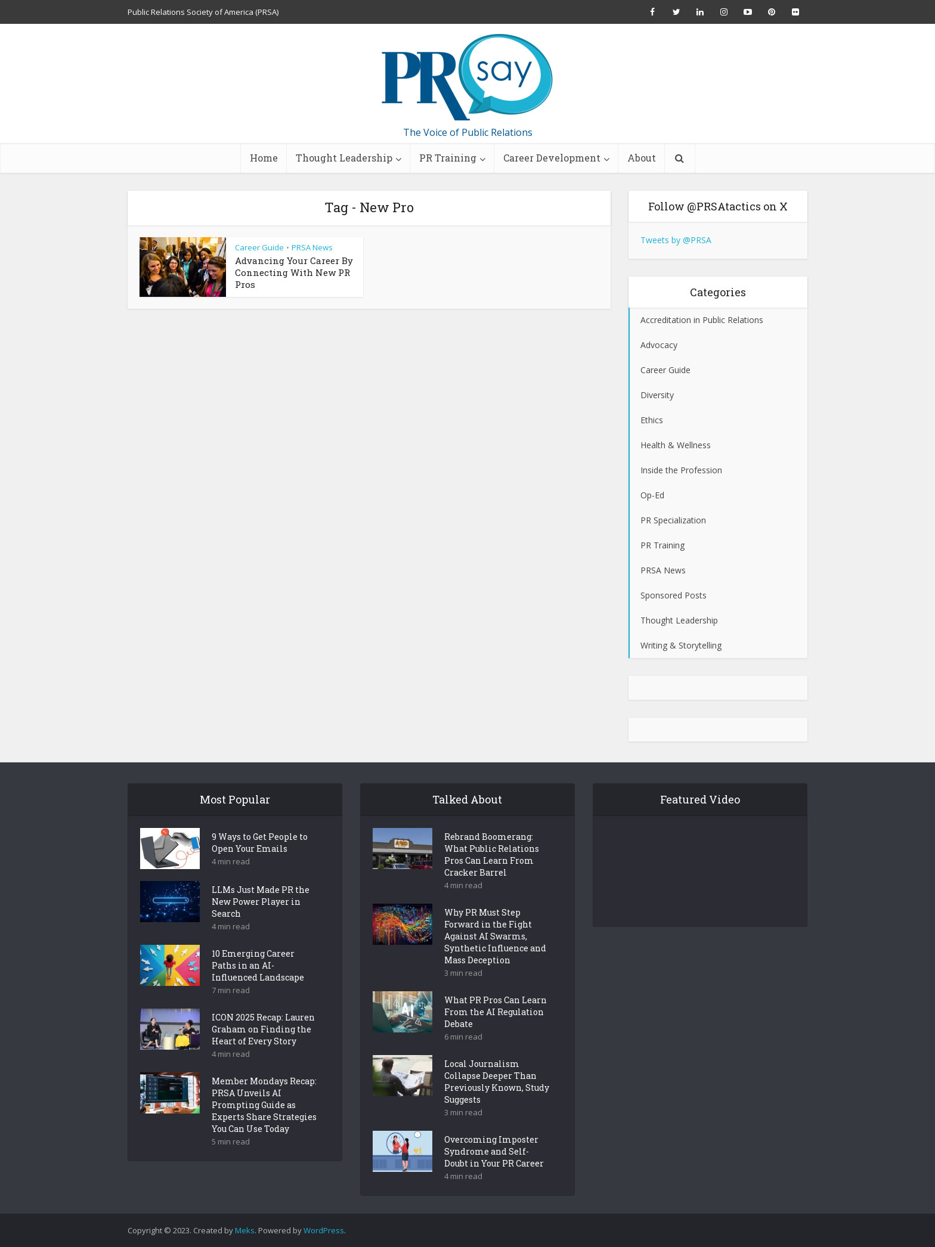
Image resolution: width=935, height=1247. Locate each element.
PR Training (447, 157)
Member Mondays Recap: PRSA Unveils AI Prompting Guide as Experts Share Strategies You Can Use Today (264, 1125)
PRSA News (312, 247)
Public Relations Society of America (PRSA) (203, 12)
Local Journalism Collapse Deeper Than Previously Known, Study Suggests (496, 1102)
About (641, 157)
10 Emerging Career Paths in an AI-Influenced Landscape (258, 986)
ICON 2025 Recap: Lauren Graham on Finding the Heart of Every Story (263, 1050)
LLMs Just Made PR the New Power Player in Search (260, 922)
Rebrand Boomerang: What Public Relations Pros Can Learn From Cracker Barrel (491, 875)
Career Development (551, 157)
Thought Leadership (344, 157)
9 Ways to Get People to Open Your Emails (260, 863)
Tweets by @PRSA (675, 240)
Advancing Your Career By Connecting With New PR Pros (294, 272)
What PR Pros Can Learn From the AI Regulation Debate (495, 1032)
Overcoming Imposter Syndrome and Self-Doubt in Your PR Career (494, 1172)
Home (264, 157)
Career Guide (259, 247)
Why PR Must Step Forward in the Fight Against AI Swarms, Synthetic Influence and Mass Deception (495, 957)
